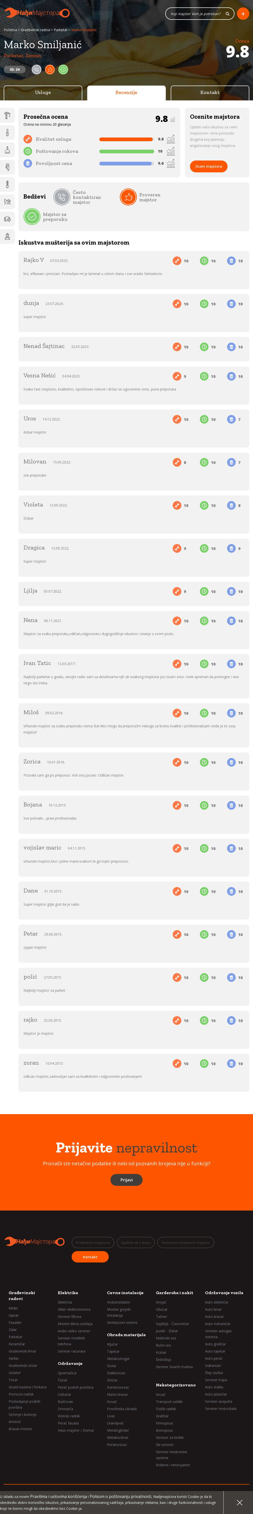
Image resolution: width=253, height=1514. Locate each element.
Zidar (13, 1329)
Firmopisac (164, 1423)
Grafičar (162, 1415)
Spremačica (67, 1372)
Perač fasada (68, 1423)
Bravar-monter (20, 1428)
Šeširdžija (163, 1359)
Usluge (43, 93)
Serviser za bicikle (170, 1437)
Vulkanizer (213, 1365)
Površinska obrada (122, 1408)
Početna (10, 30)
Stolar (111, 1365)
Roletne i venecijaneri (173, 1464)
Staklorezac (116, 1372)
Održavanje (70, 1363)
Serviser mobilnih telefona (71, 1340)
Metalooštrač (117, 1437)
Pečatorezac (117, 1444)
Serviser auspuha (218, 1401)
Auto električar (216, 1302)
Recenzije (126, 93)
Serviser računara (71, 1351)
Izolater (15, 1372)
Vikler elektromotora (74, 1309)
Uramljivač (115, 1423)
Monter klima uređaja (75, 1323)
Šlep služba (214, 1372)
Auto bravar (214, 1316)
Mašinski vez (166, 1337)
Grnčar (112, 1379)
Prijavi (126, 1180)
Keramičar (17, 1343)
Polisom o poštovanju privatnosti (120, 1496)
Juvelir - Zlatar (167, 1330)
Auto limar (213, 1309)
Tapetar (113, 1351)
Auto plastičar (216, 1394)
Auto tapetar (215, 1351)
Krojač (161, 1302)
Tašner (161, 1316)
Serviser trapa (216, 1379)
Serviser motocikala (220, 1408)
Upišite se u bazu (136, 1242)
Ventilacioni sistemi (122, 1322)
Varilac (14, 1358)
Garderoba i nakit (174, 1292)
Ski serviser (165, 1444)
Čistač (62, 1379)
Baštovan (65, 1401)
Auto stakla (214, 1386)
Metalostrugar (118, 1358)
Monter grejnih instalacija (119, 1312)
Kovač (112, 1401)
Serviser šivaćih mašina (174, 1366)
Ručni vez (163, 1345)
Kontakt (210, 93)
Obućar (162, 1309)
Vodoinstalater (118, 1302)
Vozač (161, 1394)
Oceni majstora (208, 166)
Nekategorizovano (176, 1384)
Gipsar (14, 1315)
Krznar (161, 1352)
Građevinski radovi (35, 30)
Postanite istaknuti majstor (186, 1242)
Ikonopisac (164, 1430)
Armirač (15, 1421)
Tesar (13, 1379)
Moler (13, 1308)
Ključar (112, 1344)
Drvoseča (65, 1408)
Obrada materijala (126, 1334)
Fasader (15, 1322)
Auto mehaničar (218, 1323)
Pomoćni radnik (21, 1394)
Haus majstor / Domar (76, 1430)
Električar (65, 1302)
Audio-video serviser (74, 1330)
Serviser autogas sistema (218, 1333)
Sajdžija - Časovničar (172, 1323)
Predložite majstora (93, 1242)
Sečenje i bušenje (23, 1414)
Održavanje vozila (224, 1292)
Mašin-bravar (117, 1394)
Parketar (60, 30)
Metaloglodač (118, 1430)
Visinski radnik (69, 1415)
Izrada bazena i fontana (27, 1386)
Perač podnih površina (75, 1387)
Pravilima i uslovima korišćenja (58, 1496)
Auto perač (214, 1358)
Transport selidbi (169, 1401)
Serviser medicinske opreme (171, 1454)
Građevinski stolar (23, 1365)
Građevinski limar (22, 1351)
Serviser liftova (69, 1316)
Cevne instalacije (125, 1292)
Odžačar (64, 1394)
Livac (111, 1415)
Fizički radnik (166, 1408)
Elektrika (68, 1292)
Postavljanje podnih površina (24, 1404)
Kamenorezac (118, 1387)
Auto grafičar (215, 1343)
